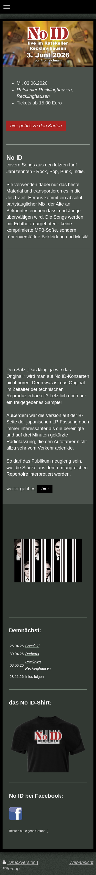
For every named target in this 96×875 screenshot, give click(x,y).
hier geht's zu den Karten (36, 125)
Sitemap (11, 868)
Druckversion (20, 862)
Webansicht (81, 862)
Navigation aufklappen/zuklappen (48, 6)
